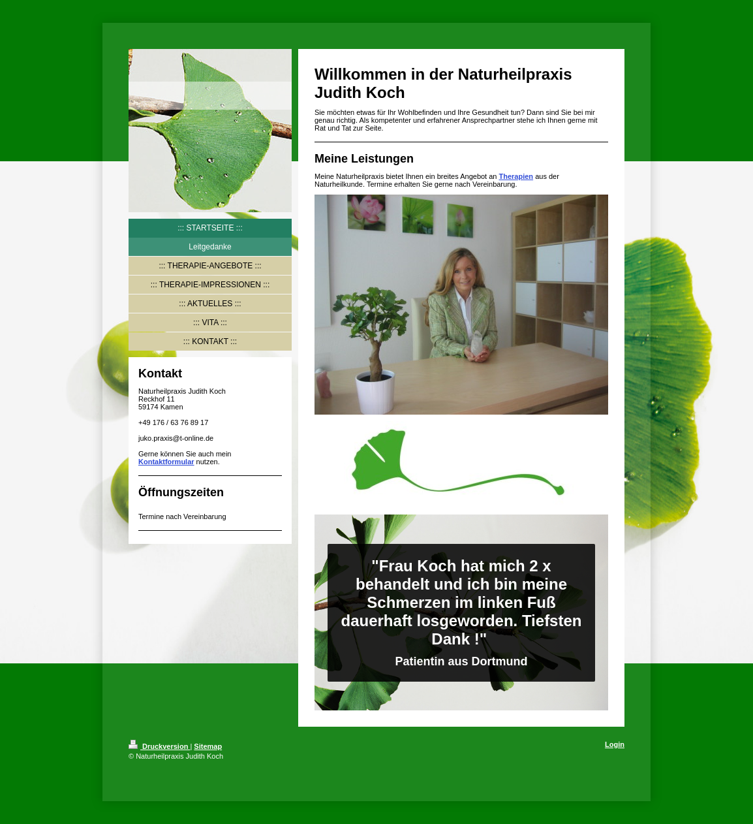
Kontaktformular (166, 462)
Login (614, 744)
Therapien (516, 176)
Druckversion (159, 746)
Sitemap (208, 746)
